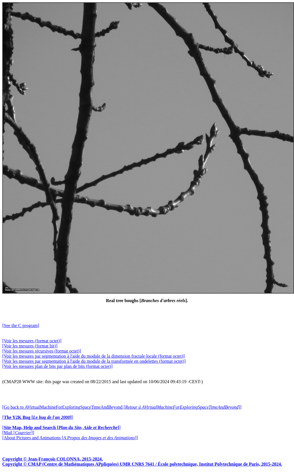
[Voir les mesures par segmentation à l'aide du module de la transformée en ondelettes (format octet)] (94, 361)
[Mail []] (18, 432)
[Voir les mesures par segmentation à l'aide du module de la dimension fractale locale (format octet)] (93, 356)
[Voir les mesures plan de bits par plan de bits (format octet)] (57, 366)
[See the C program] (20, 325)
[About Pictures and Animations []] (70, 437)
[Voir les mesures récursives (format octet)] (41, 351)
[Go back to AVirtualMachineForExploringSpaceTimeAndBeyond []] (122, 407)
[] (37, 417)
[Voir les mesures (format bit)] (29, 345)
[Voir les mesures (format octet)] (32, 340)
